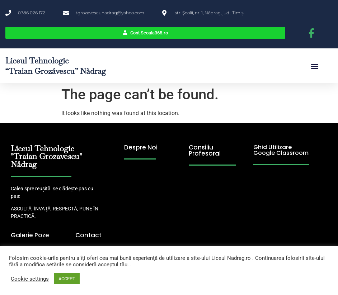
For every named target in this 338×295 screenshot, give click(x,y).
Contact (88, 235)
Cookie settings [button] (30, 279)
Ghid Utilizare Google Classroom (281, 150)
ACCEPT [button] (66, 278)
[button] (315, 66)
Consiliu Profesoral (205, 150)
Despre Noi (141, 147)
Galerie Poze (30, 235)
